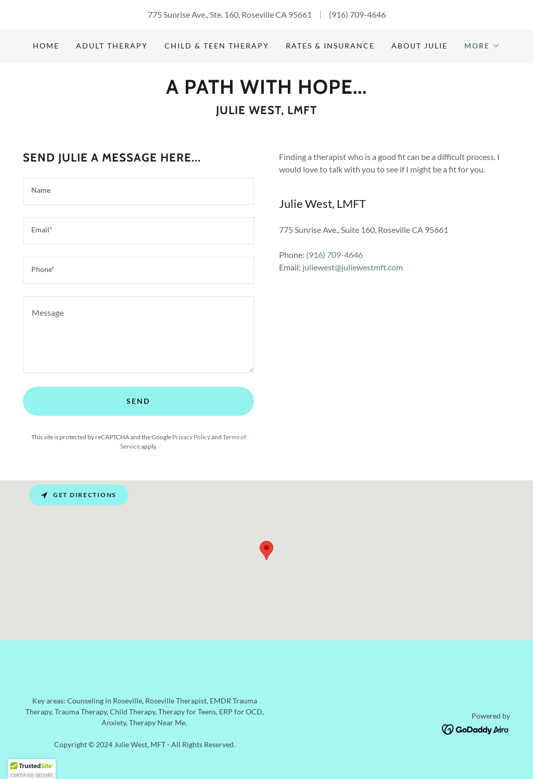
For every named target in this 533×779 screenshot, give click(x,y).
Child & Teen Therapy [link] (216, 45)
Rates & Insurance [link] (330, 45)
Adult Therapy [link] (112, 45)
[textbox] (138, 191)
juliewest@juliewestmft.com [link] (352, 267)
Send (138, 401)
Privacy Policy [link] (191, 437)
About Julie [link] (419, 45)
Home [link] (46, 45)
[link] (266, 90)
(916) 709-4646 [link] (357, 14)
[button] (482, 46)
